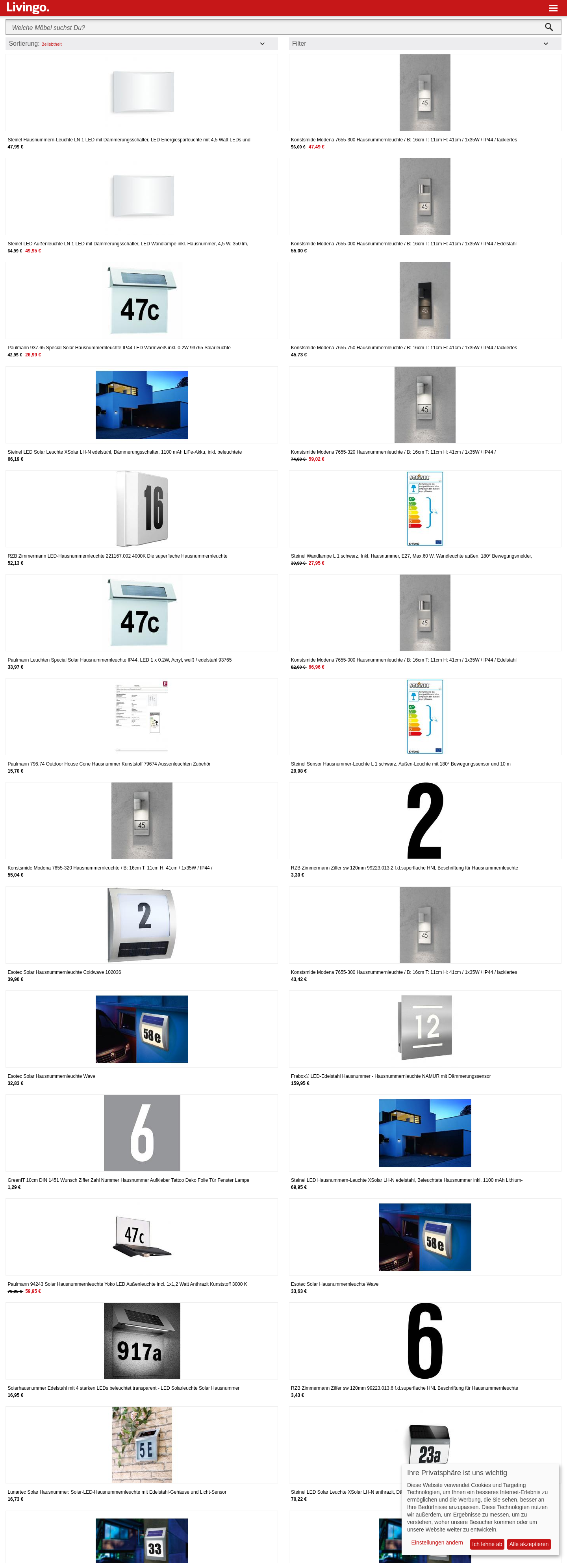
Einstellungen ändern (437, 1542)
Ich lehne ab (487, 1544)
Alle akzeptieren (529, 1544)
